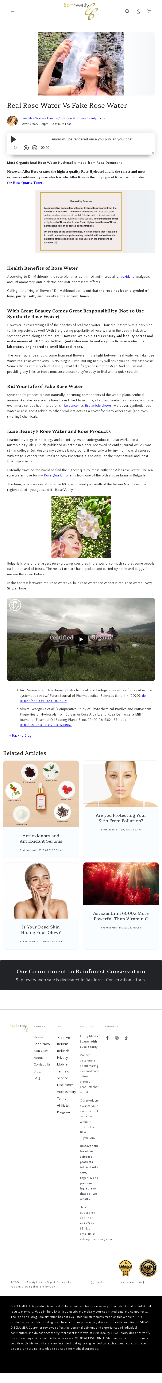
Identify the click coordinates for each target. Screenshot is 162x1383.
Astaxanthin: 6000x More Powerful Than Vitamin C (121, 915)
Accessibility (66, 1092)
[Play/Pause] (13, 139)
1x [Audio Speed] (16, 147)
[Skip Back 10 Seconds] (26, 148)
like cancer (71, 406)
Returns (63, 1044)
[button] (127, 11)
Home (38, 1037)
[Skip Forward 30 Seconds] (34, 148)
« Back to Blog (20, 735)
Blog (37, 1071)
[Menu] (12, 11)
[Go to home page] (81, 11)
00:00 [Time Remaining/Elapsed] (45, 147)
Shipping (63, 1037)
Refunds (63, 1051)
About (38, 1058)
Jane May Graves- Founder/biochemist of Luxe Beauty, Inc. (62, 118)
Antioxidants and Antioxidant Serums (41, 838)
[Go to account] (138, 11)
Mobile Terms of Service (64, 1071)
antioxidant (125, 276)
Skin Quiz (41, 1051)
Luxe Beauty (27, 1282)
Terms (61, 1098)
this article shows (98, 406)
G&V (52, 1286)
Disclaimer (65, 1085)
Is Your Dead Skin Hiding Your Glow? (41, 929)
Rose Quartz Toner (27, 182)
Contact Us (42, 1064)
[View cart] (149, 11)
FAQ (37, 1078)
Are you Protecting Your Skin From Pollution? (121, 817)
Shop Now (42, 1044)
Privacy (62, 1058)
